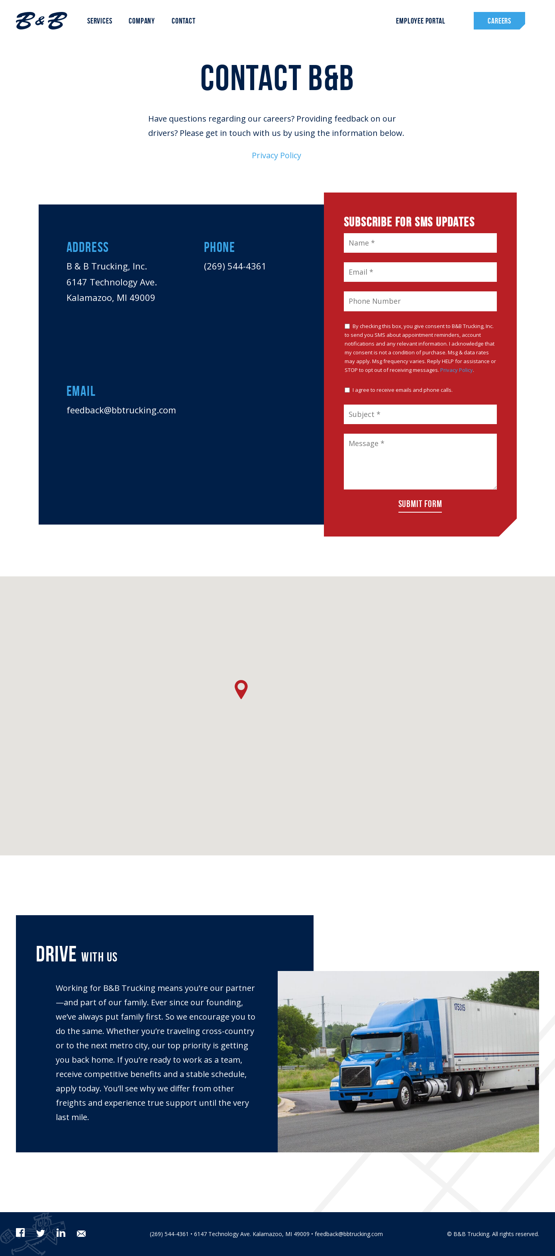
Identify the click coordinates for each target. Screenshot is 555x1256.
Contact (184, 20)
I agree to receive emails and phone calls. (399, 389)
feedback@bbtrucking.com (121, 410)
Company (142, 20)
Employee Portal (420, 20)
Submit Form (420, 504)
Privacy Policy (277, 155)
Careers (499, 20)
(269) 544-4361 (235, 266)
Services (99, 20)
